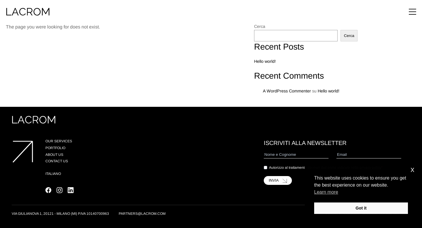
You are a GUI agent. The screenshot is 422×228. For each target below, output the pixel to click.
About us (54, 155)
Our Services (58, 141)
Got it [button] (361, 208)
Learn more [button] (326, 192)
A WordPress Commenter (287, 91)
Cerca (259, 26)
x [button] (412, 169)
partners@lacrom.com (142, 214)
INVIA (278, 180)
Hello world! (265, 61)
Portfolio (55, 148)
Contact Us (56, 161)
